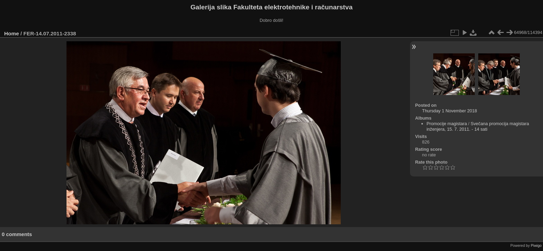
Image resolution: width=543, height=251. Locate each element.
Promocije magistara (447, 123)
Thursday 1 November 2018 (449, 110)
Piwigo (536, 245)
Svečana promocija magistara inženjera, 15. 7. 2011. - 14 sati (478, 126)
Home (11, 33)
